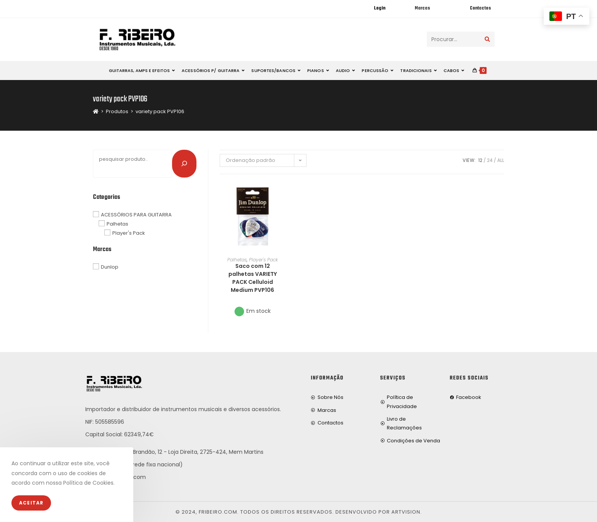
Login (379, 8)
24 (490, 160)
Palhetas (237, 259)
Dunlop (109, 267)
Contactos (480, 8)
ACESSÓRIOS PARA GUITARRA (136, 214)
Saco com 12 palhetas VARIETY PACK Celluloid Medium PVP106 (252, 278)
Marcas (422, 8)
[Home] (96, 111)
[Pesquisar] (184, 163)
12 (480, 160)
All (500, 160)
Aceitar (31, 503)
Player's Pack (263, 259)
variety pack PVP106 (160, 111)
